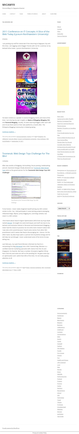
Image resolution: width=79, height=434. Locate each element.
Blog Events (60, 320)
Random (59, 388)
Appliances (60, 315)
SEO (47, 139)
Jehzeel (9, 223)
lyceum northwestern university (27, 139)
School (59, 393)
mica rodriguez (41, 139)
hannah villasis (13, 139)
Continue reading (9, 132)
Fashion (59, 346)
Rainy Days (60, 116)
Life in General (61, 362)
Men (58, 367)
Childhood (60, 330)
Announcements (22, 136)
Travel (59, 400)
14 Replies (5, 161)
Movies (59, 369)
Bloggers (59, 323)
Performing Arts (62, 376)
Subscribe (53, 14)
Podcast (59, 379)
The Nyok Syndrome (68, 196)
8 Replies (4, 39)
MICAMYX (8, 4)
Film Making (60, 348)
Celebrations (61, 327)
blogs (27, 267)
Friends (59, 355)
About (44, 14)
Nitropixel (19, 246)
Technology (60, 398)
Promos (59, 383)
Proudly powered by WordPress (10, 428)
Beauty (59, 318)
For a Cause (60, 353)
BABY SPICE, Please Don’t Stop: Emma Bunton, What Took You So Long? (66, 191)
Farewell (59, 344)
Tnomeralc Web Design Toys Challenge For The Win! (25, 154)
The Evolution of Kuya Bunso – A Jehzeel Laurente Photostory (66, 173)
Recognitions (61, 391)
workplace (60, 414)
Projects (59, 381)
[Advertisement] (63, 76)
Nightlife (59, 374)
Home (4, 14)
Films (21, 14)
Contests (59, 332)
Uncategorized (61, 407)
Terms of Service (32, 14)
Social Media (6, 141)
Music (59, 372)
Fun (58, 358)
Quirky (59, 386)
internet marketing (35, 267)
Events (29, 136)
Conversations (61, 334)
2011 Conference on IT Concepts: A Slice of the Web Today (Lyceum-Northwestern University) (25, 32)
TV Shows (60, 405)
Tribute (59, 402)
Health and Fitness (62, 360)
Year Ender (60, 416)
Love (58, 365)
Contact (12, 14)
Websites (60, 409)
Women (59, 412)
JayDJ (58, 196)
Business (59, 325)
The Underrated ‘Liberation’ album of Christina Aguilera (66, 184)
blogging (40, 136)
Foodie (59, 351)
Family (59, 341)
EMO (58, 337)
